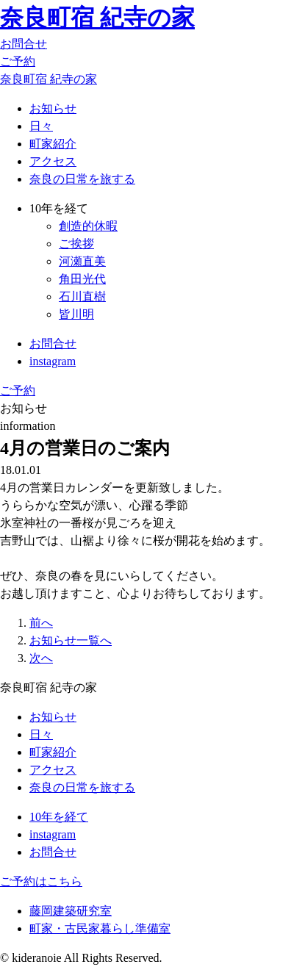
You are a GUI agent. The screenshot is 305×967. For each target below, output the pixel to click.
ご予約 (17, 61)
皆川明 (76, 314)
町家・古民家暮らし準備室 (100, 928)
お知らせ (52, 108)
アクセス (52, 161)
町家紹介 (52, 143)
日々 (41, 126)
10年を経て (58, 816)
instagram (52, 361)
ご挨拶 (76, 243)
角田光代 (82, 279)
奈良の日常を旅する (82, 179)
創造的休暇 (88, 226)
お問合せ (23, 43)
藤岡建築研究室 (70, 911)
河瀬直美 (82, 261)
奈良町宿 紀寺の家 (97, 17)
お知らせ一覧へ (70, 640)
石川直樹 (82, 296)
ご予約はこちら (41, 881)
